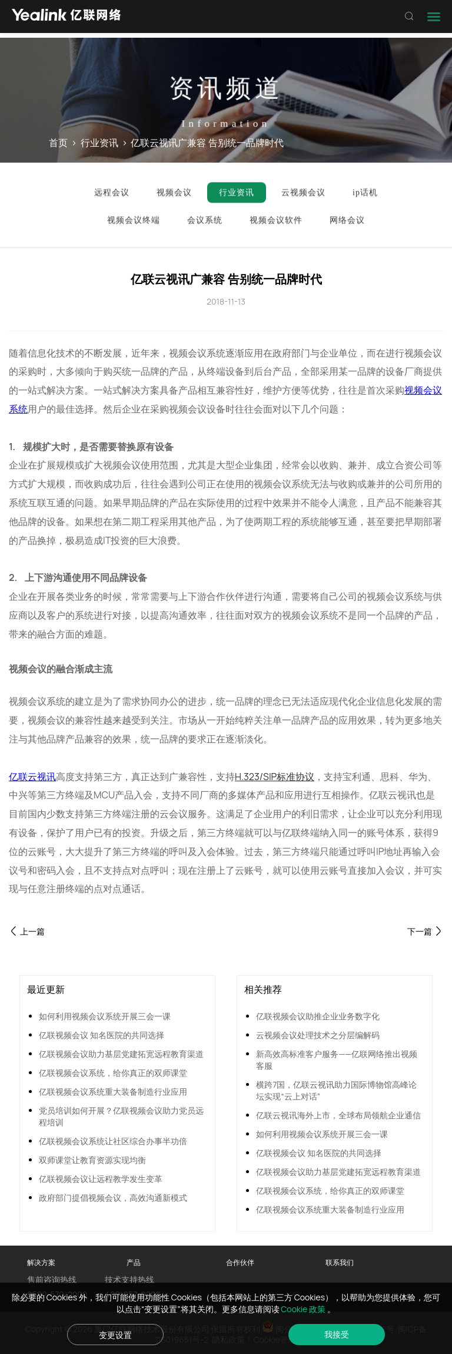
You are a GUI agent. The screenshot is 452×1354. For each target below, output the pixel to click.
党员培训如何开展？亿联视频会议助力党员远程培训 (121, 1116)
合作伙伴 (240, 1262)
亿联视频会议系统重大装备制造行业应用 (113, 1091)
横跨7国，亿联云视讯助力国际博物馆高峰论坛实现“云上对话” (336, 1090)
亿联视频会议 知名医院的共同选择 (101, 1035)
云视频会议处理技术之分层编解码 (318, 1035)
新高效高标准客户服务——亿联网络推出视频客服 (336, 1059)
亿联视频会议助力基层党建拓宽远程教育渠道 (121, 1053)
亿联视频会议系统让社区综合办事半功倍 (113, 1141)
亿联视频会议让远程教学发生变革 (100, 1178)
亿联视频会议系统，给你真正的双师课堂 (113, 1072)
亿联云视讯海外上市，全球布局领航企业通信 (338, 1115)
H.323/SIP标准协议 (274, 776)
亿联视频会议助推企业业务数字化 (318, 1016)
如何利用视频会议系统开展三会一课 (105, 1016)
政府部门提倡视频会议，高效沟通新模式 (113, 1197)
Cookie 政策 (304, 1309)
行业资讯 (99, 143)
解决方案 (41, 1262)
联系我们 (339, 1262)
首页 (58, 143)
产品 (134, 1262)
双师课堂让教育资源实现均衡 (92, 1159)
